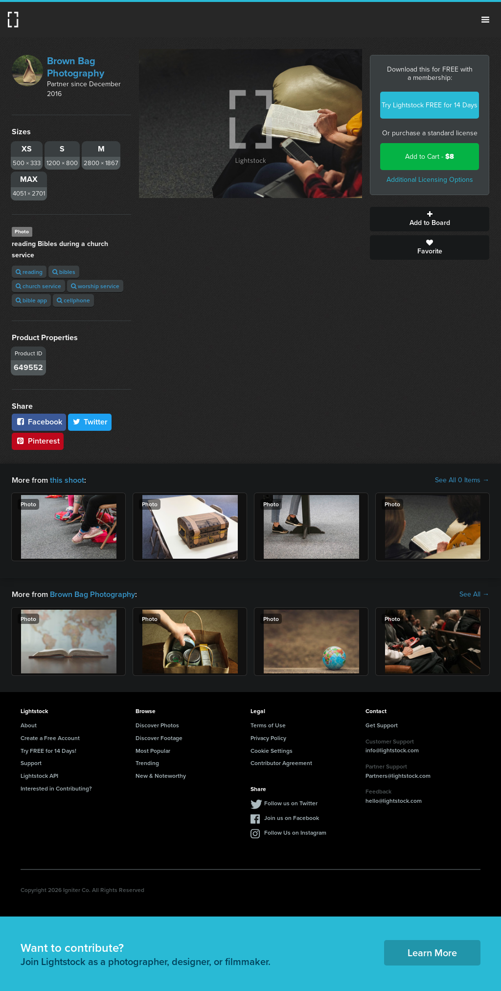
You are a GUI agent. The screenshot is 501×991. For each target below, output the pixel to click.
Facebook (39, 421)
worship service (95, 286)
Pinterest (38, 440)
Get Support (381, 725)
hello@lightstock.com (393, 800)
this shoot (67, 480)
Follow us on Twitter (291, 803)
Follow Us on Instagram (295, 832)
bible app (31, 300)
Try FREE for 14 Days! (48, 750)
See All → (474, 594)
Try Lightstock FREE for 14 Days (430, 105)
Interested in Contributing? (56, 788)
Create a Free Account (50, 738)
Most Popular (153, 750)
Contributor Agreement (281, 763)
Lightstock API (39, 775)
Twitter (90, 421)
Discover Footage (159, 738)
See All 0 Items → (462, 480)
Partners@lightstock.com (398, 775)
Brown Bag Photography (75, 66)
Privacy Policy (268, 738)
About (29, 725)
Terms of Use (268, 725)
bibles (63, 272)
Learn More (432, 952)
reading (29, 272)
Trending (147, 763)
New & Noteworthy (161, 775)
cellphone (73, 300)
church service (38, 286)
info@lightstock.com (392, 750)
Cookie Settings (271, 750)
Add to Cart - (429, 156)
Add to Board (430, 219)
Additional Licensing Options (430, 179)
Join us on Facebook (291, 818)
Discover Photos (157, 725)
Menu (485, 19)
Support (31, 763)
